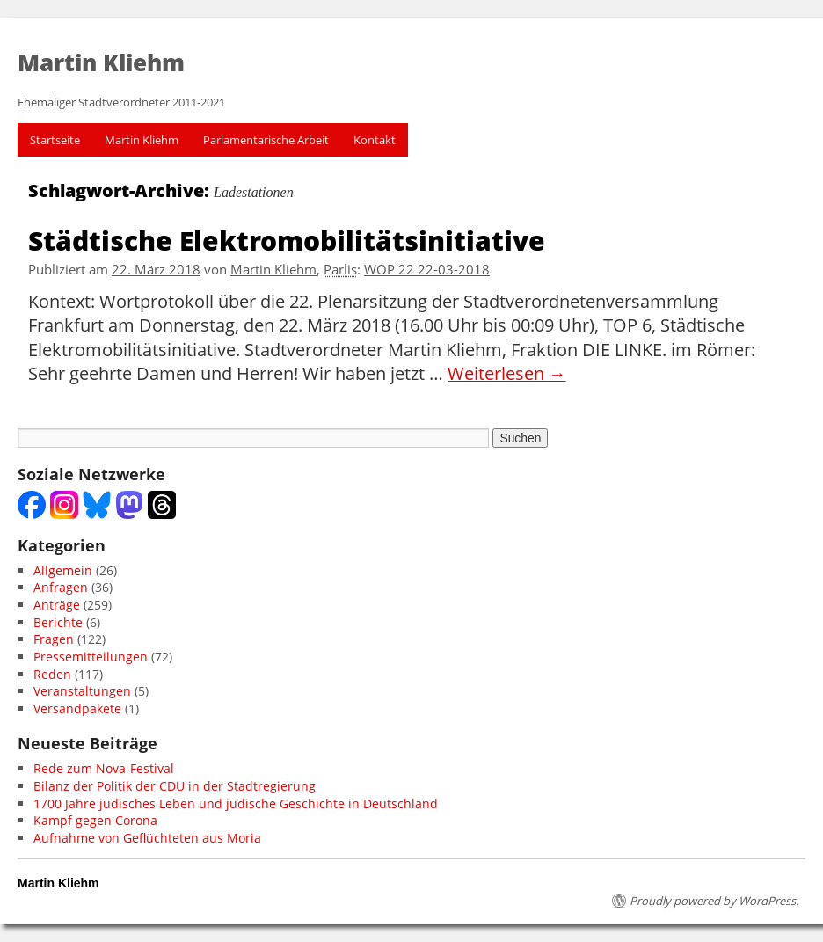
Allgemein (62, 570)
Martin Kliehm (141, 140)
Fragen (53, 639)
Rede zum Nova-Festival (103, 768)
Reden (52, 674)
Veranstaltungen (82, 691)
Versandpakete (77, 708)
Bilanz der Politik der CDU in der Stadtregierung (174, 786)
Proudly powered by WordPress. (714, 901)
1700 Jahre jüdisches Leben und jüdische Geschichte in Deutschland (235, 803)
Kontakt (374, 140)
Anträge (56, 604)
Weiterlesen (507, 373)
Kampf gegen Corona (95, 820)
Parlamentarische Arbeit (266, 140)
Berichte (58, 622)
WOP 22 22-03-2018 (427, 269)
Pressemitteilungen (90, 656)
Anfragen (60, 587)
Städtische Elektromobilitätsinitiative (286, 240)
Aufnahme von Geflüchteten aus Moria (147, 837)
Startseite (55, 140)
